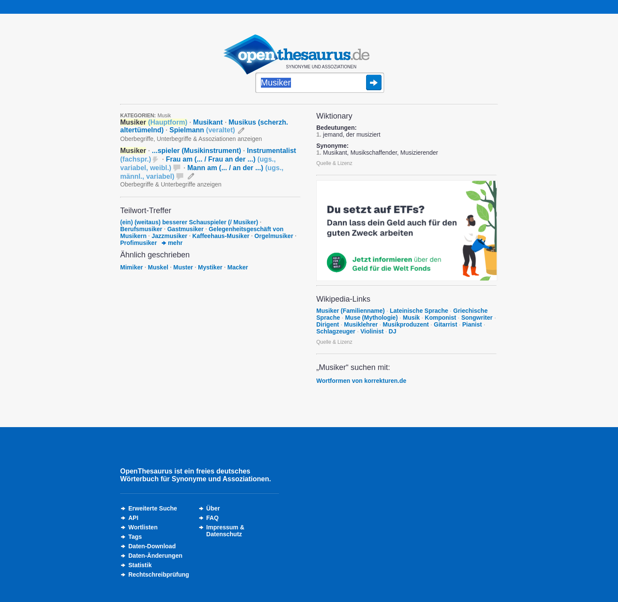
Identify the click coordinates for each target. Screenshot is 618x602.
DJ (393, 331)
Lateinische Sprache (419, 310)
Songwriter (477, 317)
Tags (135, 536)
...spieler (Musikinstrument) (196, 150)
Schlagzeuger (335, 331)
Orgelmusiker (273, 235)
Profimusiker (138, 242)
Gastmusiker (185, 229)
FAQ (212, 517)
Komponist (440, 317)
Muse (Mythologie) (371, 317)
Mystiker (210, 267)
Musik (164, 116)
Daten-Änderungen (155, 555)
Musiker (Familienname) (350, 310)
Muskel (158, 267)
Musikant (208, 122)
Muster (183, 267)
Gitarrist (445, 324)
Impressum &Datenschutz (225, 531)
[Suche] (319, 83)
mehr (172, 242)
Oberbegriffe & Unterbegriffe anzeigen (170, 184)
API (133, 517)
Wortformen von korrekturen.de (361, 380)
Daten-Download (152, 546)
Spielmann (202, 130)
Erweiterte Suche (152, 508)
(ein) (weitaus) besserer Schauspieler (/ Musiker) (190, 222)
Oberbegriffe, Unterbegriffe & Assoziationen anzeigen (191, 138)
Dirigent (327, 324)
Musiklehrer (361, 324)
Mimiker (131, 267)
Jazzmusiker (169, 235)
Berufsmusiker (141, 229)
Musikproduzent (406, 324)
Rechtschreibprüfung (158, 574)
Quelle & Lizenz (334, 163)
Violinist (372, 331)
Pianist (472, 324)
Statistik (139, 565)
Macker (237, 267)
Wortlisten (143, 527)
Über (213, 508)
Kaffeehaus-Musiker (220, 235)
